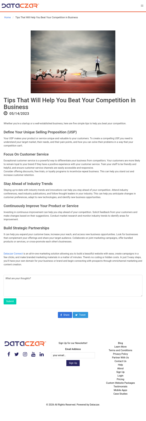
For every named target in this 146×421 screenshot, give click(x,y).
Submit (10, 301)
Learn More (120, 346)
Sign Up (120, 372)
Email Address (73, 349)
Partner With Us (120, 357)
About (120, 368)
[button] (142, 6)
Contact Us (121, 361)
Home (7, 17)
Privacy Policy (120, 354)
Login (120, 375)
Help (120, 364)
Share (65, 314)
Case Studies (120, 393)
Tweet (80, 314)
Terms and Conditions (120, 350)
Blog (120, 343)
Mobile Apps (120, 390)
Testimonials (120, 386)
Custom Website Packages (120, 382)
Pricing (120, 379)
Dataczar (94, 404)
